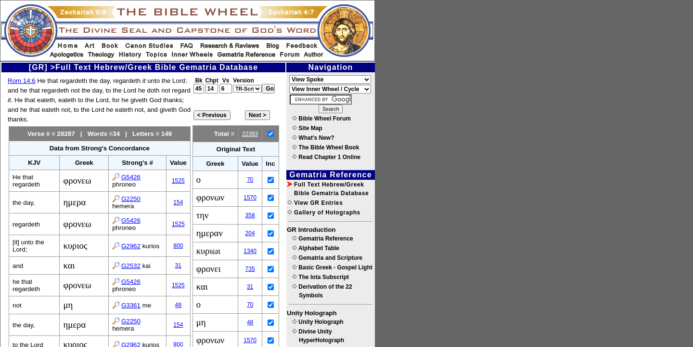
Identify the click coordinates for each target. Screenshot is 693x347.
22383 (250, 134)
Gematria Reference (322, 238)
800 (178, 245)
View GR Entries (315, 203)
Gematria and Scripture (327, 257)
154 (178, 202)
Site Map (307, 128)
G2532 (131, 265)
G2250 (131, 198)
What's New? (313, 137)
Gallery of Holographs (323, 212)
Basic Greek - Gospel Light (332, 267)
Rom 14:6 (22, 80)
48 (178, 305)
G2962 (131, 246)
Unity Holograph (318, 322)
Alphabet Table (315, 248)
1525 (178, 180)
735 (250, 269)
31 (178, 265)
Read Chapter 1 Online (326, 157)
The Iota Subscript (320, 277)
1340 (250, 251)
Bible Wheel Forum (321, 118)
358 (250, 215)
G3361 (131, 305)
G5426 (131, 177)
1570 (250, 197)
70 (250, 179)
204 (250, 233)
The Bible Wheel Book (325, 147)
